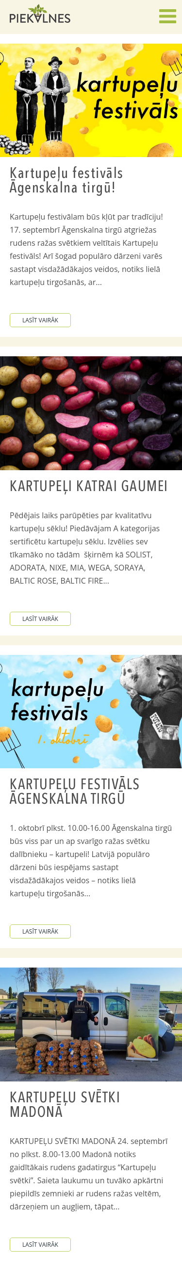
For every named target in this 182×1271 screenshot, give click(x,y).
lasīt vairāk (40, 320)
